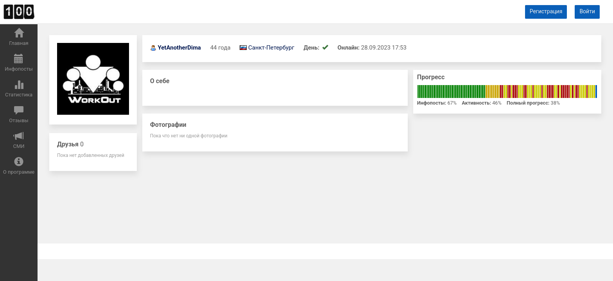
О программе (18, 166)
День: (312, 47)
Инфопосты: (431, 103)
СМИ (18, 140)
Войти (587, 11)
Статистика (18, 89)
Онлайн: (348, 47)
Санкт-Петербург (271, 47)
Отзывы (18, 114)
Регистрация (546, 11)
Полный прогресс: (528, 103)
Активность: (476, 103)
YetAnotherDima (179, 47)
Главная (18, 37)
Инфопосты (19, 63)
